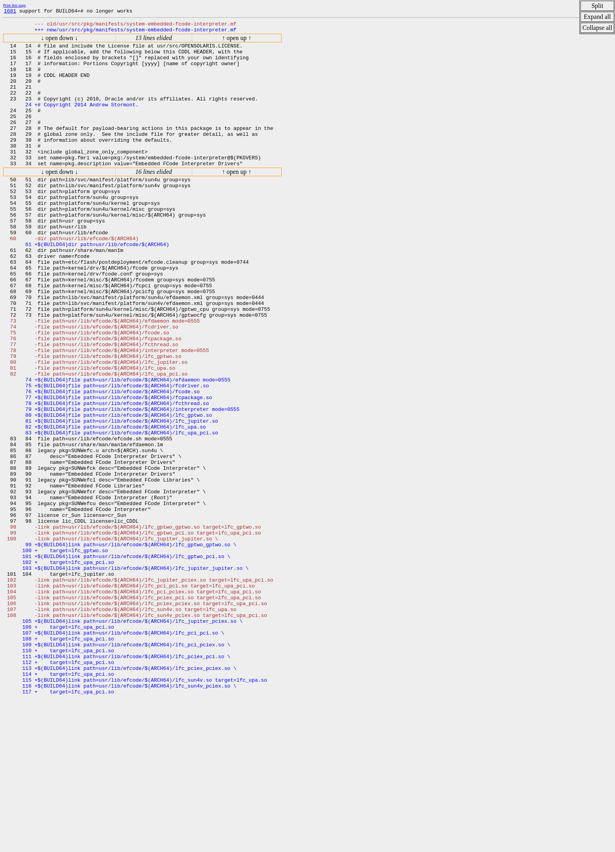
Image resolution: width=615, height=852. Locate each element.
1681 (10, 11)
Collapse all (597, 27)
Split (597, 5)
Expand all (597, 16)
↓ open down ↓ (59, 41)
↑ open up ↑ (236, 41)
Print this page (14, 5)
